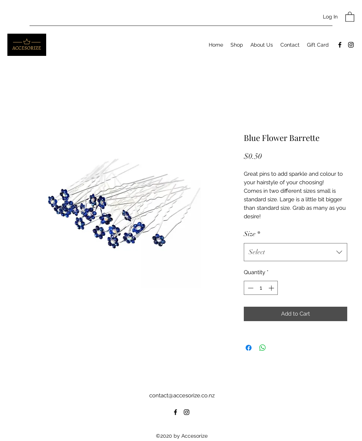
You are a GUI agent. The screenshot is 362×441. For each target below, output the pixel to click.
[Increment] (272, 288)
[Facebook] (340, 44)
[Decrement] (250, 288)
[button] (349, 16)
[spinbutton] (261, 288)
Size (252, 234)
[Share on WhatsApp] (262, 347)
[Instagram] (351, 44)
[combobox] (295, 252)
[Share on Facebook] (248, 347)
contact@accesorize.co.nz (182, 395)
